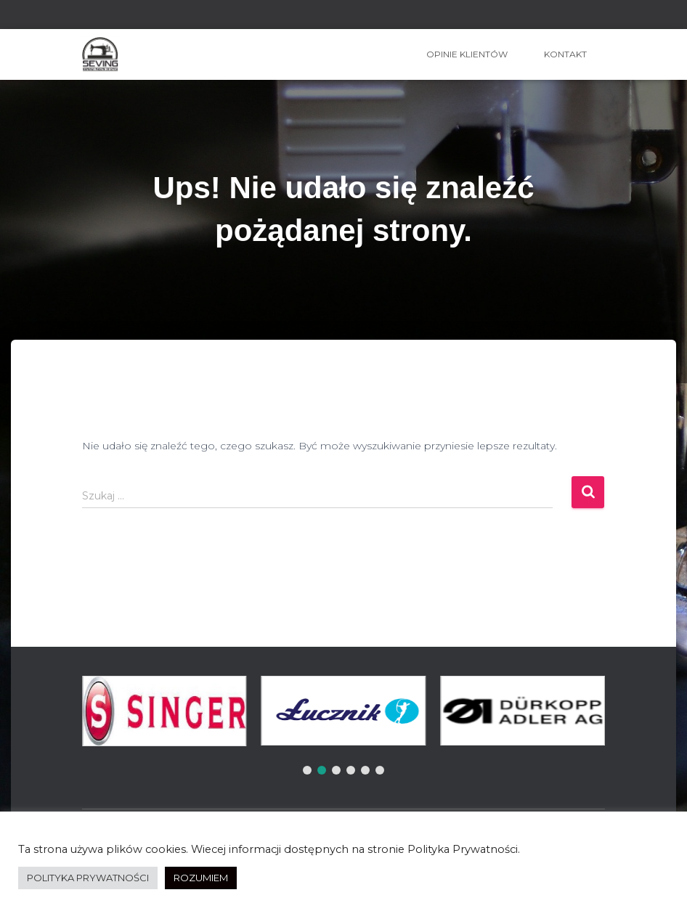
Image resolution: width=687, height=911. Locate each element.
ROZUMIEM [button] (201, 877)
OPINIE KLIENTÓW (467, 54)
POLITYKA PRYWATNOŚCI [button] (88, 877)
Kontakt (565, 54)
